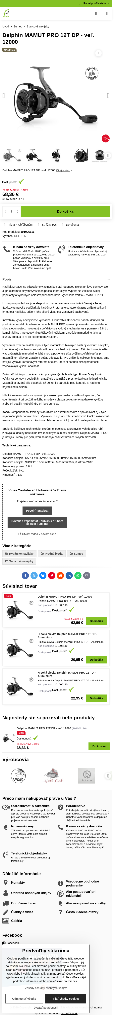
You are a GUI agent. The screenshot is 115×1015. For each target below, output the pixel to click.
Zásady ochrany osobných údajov (46, 988)
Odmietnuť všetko (24, 998)
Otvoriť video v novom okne (37, 534)
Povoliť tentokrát (37, 510)
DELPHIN (20, 236)
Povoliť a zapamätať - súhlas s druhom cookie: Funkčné (37, 522)
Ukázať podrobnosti (46, 1007)
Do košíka (65, 211)
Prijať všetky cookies (65, 998)
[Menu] (107, 13)
